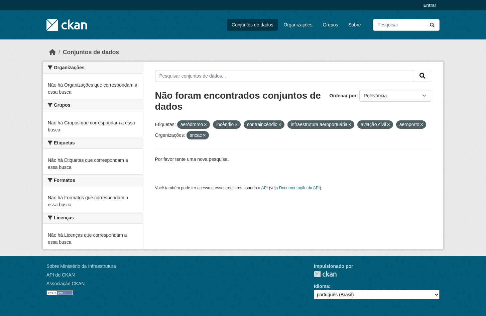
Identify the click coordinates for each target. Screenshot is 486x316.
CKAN (325, 274)
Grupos (330, 24)
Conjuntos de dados (252, 24)
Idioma (321, 286)
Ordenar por (343, 95)
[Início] (52, 52)
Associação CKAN (65, 283)
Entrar (429, 5)
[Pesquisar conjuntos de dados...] (406, 25)
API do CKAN (60, 275)
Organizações (297, 24)
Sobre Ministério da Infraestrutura (81, 266)
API (264, 188)
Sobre (354, 24)
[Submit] (432, 25)
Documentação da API (299, 188)
